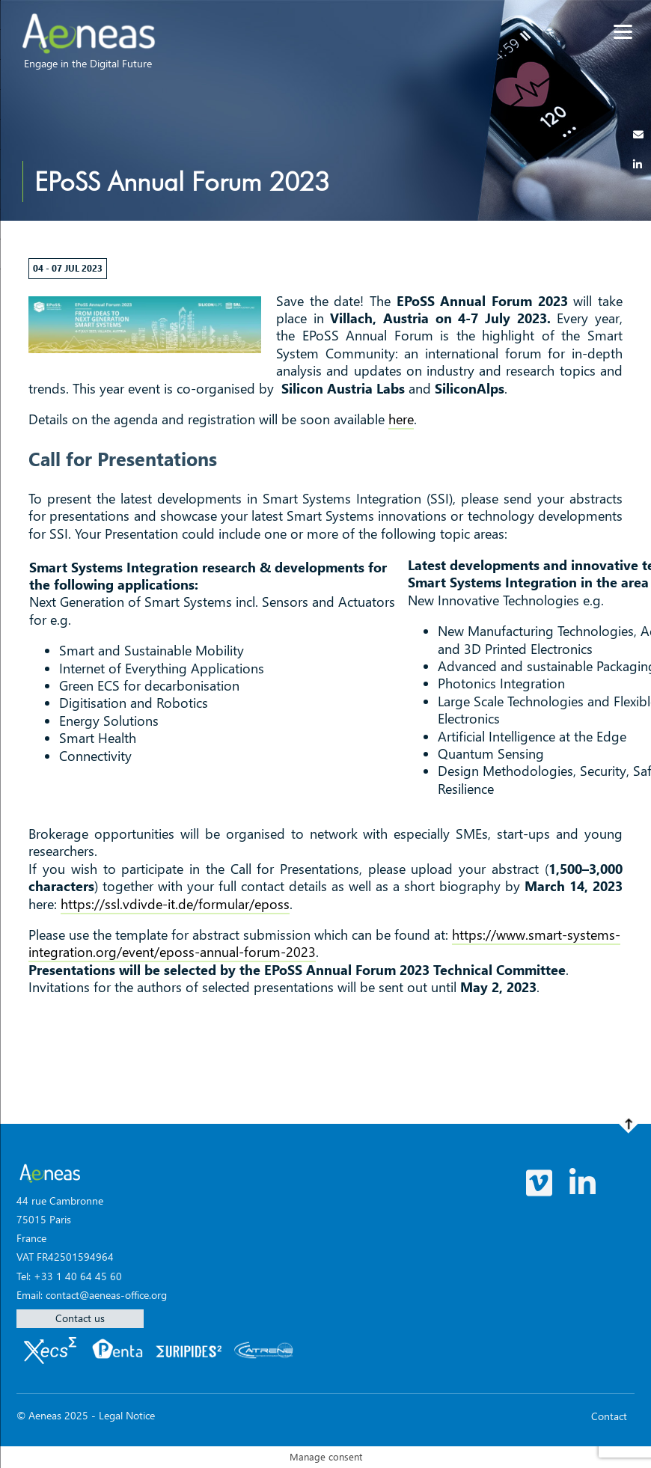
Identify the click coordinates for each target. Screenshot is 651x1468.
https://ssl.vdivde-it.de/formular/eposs (175, 904)
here (401, 419)
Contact (609, 1416)
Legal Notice (127, 1415)
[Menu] (623, 31)
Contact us (80, 1318)
